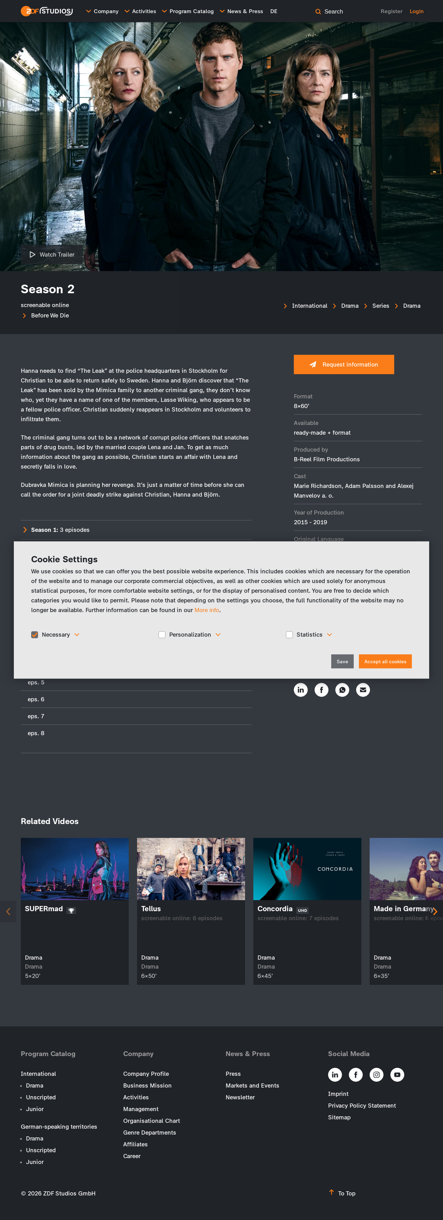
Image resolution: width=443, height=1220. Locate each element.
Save (342, 661)
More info (207, 610)
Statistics (310, 634)
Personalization (190, 634)
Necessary (56, 634)
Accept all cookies (385, 661)
